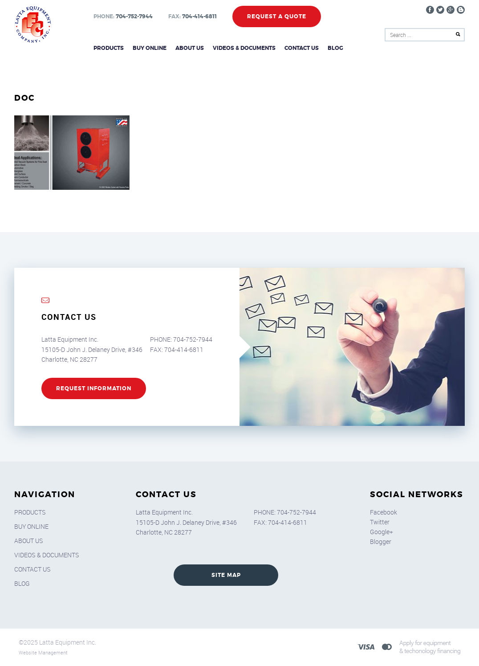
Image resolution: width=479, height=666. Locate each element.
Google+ (381, 531)
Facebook (383, 512)
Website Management (43, 652)
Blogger (380, 541)
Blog (335, 48)
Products (108, 48)
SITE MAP (226, 575)
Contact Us (301, 48)
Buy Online (149, 48)
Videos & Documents (244, 48)
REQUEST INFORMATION (93, 388)
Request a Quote (276, 16)
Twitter (380, 522)
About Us (189, 48)
